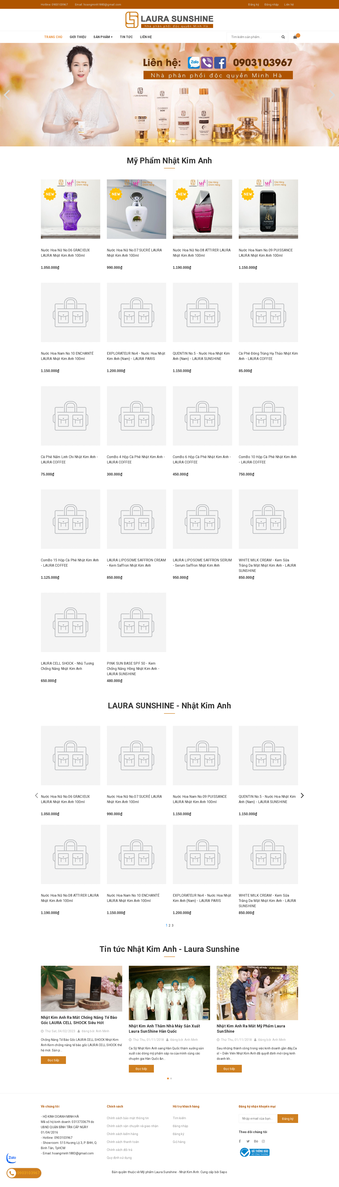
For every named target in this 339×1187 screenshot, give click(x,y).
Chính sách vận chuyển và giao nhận (133, 1126)
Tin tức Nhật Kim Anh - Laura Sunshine (169, 949)
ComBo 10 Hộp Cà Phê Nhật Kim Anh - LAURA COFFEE (268, 459)
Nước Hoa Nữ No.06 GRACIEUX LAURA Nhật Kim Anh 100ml (65, 253)
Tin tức (126, 37)
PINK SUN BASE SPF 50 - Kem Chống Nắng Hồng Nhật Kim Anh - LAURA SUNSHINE (133, 668)
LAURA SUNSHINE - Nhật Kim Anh (169, 705)
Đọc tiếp (53, 1060)
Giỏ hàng (179, 1142)
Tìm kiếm (179, 1118)
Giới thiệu (78, 37)
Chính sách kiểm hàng (122, 1134)
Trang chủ (53, 37)
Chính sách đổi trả (120, 1150)
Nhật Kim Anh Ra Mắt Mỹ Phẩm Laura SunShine (251, 1029)
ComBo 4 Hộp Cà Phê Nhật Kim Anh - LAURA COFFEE (136, 459)
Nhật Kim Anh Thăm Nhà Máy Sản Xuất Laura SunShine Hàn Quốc (164, 1029)
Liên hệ (289, 4)
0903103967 (60, 4)
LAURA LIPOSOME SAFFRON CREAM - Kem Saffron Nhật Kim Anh (136, 563)
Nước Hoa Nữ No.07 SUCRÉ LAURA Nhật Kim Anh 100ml (134, 253)
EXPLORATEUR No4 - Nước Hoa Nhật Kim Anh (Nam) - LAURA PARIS (136, 356)
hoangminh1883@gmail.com (102, 4)
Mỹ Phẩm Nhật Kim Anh (169, 160)
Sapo (223, 1172)
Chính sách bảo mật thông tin (128, 1118)
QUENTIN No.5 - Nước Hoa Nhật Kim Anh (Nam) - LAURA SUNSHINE (201, 356)
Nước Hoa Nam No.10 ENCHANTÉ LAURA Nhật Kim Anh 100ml (67, 356)
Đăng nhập (180, 1126)
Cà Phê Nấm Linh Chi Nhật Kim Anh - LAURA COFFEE (69, 459)
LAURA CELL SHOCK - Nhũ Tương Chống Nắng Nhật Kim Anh (67, 666)
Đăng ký (178, 1134)
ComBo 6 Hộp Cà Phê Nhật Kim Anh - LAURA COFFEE (202, 459)
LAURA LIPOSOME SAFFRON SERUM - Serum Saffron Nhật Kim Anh (202, 563)
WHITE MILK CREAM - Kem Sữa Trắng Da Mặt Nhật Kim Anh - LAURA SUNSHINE (267, 565)
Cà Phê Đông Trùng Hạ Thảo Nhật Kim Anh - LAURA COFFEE (268, 356)
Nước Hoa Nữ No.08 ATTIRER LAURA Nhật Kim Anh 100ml (202, 253)
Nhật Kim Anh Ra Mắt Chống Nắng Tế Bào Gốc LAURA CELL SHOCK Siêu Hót (79, 1020)
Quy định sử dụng (119, 1157)
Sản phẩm (103, 37)
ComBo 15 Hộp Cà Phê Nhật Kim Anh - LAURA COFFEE (70, 563)
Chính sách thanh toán (123, 1142)
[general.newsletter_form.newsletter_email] (268, 1118)
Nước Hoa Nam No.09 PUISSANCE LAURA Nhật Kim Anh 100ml (266, 253)
